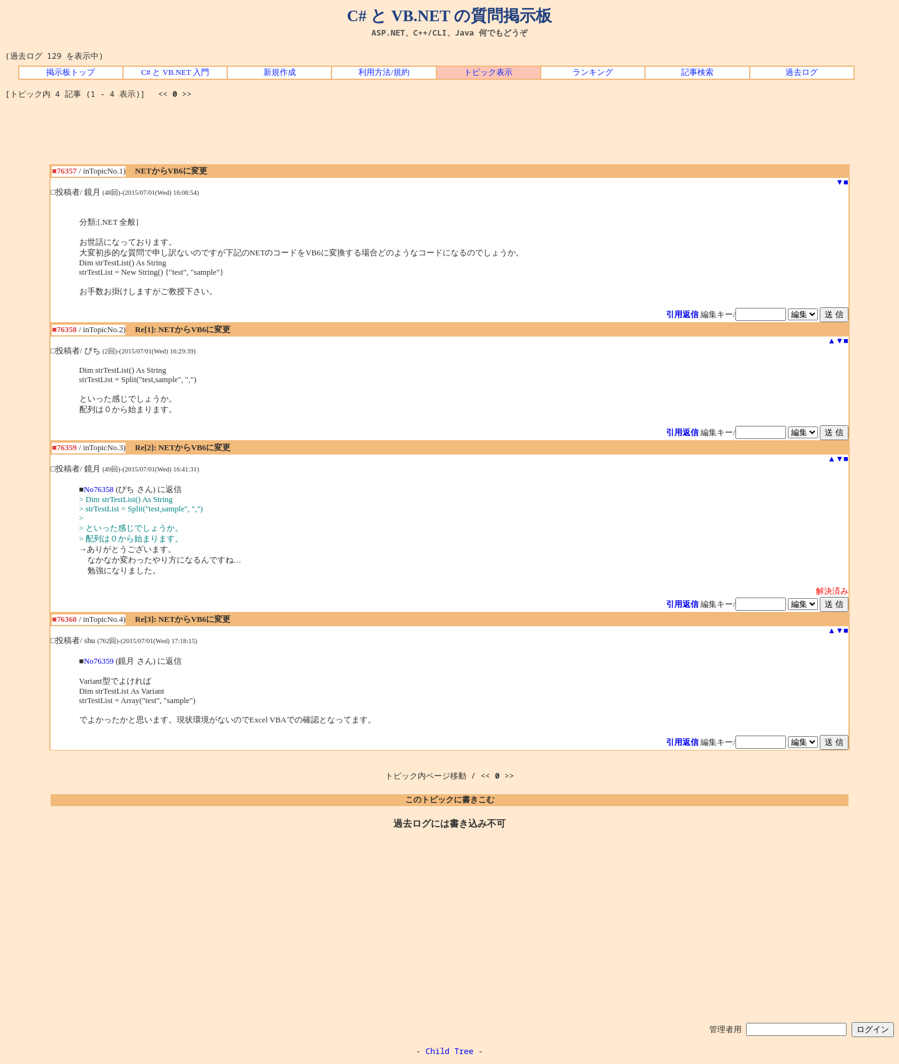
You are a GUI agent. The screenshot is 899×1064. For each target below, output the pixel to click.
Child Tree (450, 1051)
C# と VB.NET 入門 (175, 72)
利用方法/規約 (384, 72)
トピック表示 (488, 72)
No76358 (99, 489)
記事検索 (697, 72)
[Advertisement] (449, 136)
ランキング (592, 72)
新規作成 (279, 72)
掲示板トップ (70, 72)
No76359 (99, 661)
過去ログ (801, 72)
